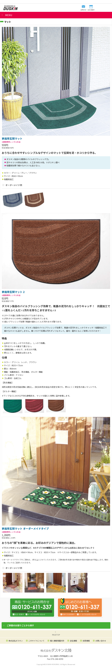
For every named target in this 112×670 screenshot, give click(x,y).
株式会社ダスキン (16, 640)
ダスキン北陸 (10, 7)
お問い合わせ (35, 614)
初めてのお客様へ (68, 614)
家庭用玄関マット (12, 138)
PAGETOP (56, 634)
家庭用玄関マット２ (13, 292)
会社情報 (73, 640)
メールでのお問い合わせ (87, 614)
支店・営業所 (18, 614)
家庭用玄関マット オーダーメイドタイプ (25, 528)
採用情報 (86, 640)
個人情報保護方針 (57, 640)
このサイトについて (36, 640)
